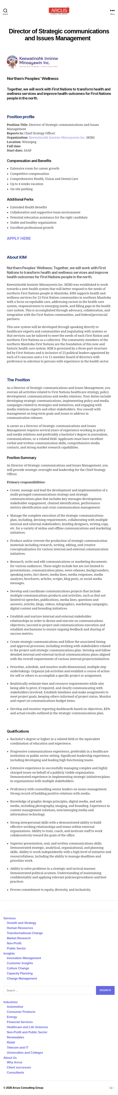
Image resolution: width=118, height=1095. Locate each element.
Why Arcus (14, 1062)
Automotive (15, 1006)
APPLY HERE (19, 238)
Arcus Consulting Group (28, 1087)
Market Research (19, 938)
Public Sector (16, 948)
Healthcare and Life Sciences (27, 1027)
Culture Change (18, 968)
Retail (11, 1042)
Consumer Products (21, 1012)
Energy (12, 1017)
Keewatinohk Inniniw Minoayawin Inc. (57, 138)
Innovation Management (24, 958)
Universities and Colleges (25, 1052)
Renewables (15, 1037)
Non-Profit (14, 943)
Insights (9, 953)
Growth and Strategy (21, 923)
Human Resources (20, 928)
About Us (10, 1057)
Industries (10, 1002)
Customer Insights (21, 963)
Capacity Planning (20, 973)
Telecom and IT (17, 1047)
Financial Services (20, 1022)
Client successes (19, 1067)
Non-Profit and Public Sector (27, 1032)
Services (9, 918)
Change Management (22, 978)
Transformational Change (25, 933)
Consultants (15, 1072)
